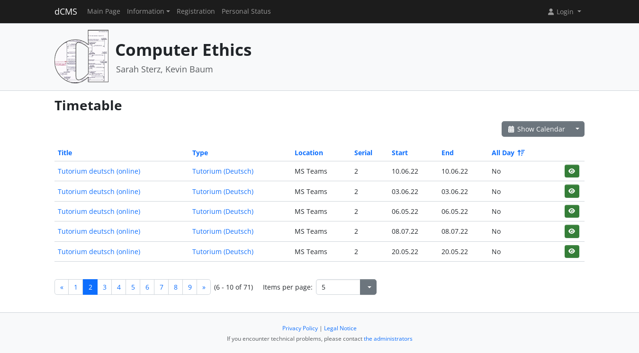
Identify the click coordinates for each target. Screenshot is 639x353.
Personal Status (246, 11)
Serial (363, 152)
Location (309, 152)
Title (65, 152)
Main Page (103, 11)
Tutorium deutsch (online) (99, 171)
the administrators (388, 339)
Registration (196, 11)
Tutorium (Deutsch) (222, 171)
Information (145, 11)
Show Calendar (536, 128)
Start (400, 152)
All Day (507, 153)
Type (200, 152)
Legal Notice (340, 328)
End (447, 152)
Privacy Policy (300, 328)
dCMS (65, 11)
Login (561, 11)
